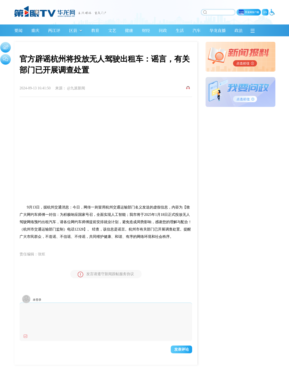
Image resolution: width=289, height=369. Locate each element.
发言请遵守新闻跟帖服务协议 (106, 274)
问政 (163, 30)
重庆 (35, 30)
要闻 (18, 30)
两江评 (54, 30)
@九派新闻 (76, 88)
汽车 (197, 30)
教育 (95, 30)
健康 (129, 30)
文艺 (112, 30)
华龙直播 (217, 30)
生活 (180, 30)
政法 (238, 30)
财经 (146, 30)
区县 (73, 30)
